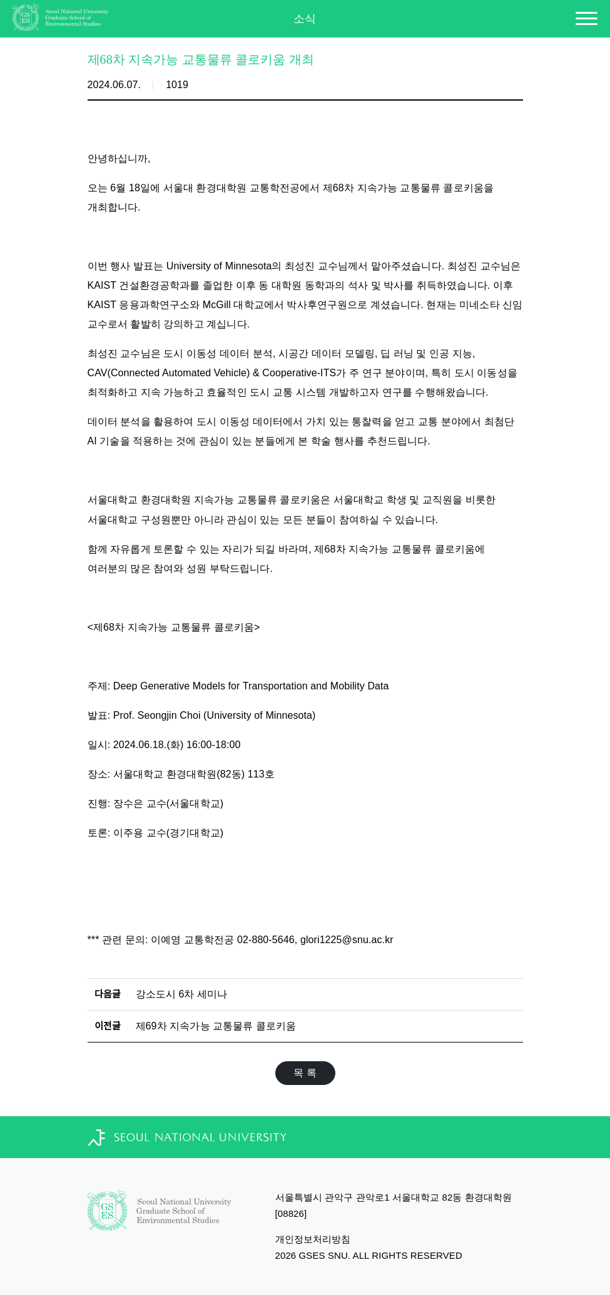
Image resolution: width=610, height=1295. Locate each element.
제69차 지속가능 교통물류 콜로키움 (216, 1026)
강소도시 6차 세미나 (182, 994)
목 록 (305, 1073)
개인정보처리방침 (313, 1239)
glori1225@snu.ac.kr (347, 939)
